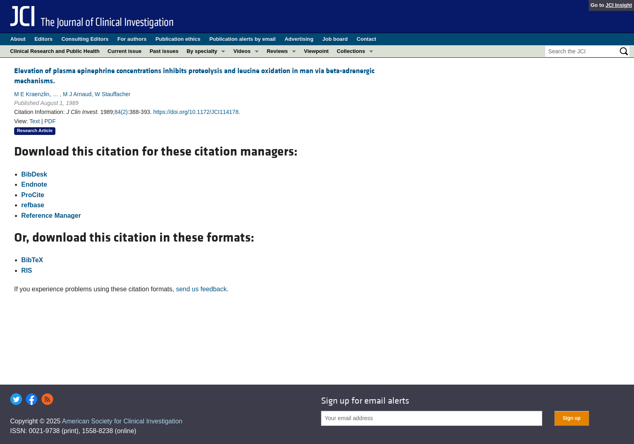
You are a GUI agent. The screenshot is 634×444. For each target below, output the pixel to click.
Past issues (164, 51)
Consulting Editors (84, 39)
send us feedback (201, 289)
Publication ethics (177, 39)
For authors (131, 39)
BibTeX (32, 260)
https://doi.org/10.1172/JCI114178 (196, 112)
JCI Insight (619, 5)
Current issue (125, 51)
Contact (366, 39)
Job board (335, 39)
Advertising (299, 39)
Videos (241, 51)
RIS (26, 270)
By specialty (201, 51)
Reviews (277, 51)
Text (35, 121)
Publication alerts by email (242, 39)
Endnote (34, 184)
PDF (50, 121)
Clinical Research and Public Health (54, 51)
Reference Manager (51, 215)
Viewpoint (316, 51)
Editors (43, 39)
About (18, 39)
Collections (351, 51)
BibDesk (34, 174)
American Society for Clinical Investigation (122, 421)
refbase (32, 205)
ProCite (32, 194)
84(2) (121, 112)
